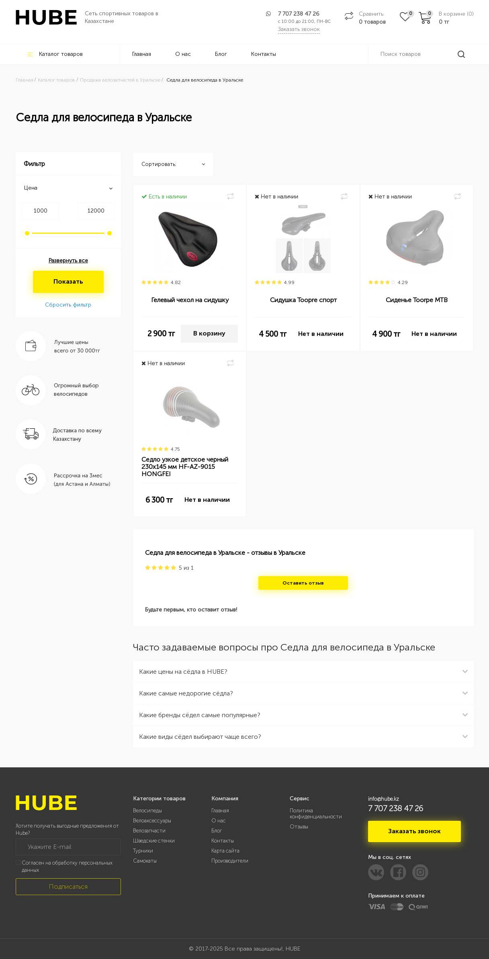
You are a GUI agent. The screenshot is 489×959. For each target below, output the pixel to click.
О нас (183, 54)
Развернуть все (68, 260)
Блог (221, 54)
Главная (141, 54)
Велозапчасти (149, 831)
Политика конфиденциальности (316, 814)
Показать (68, 281)
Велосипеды (147, 811)
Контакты (263, 54)
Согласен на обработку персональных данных (67, 866)
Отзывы (299, 827)
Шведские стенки (154, 841)
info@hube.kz (383, 799)
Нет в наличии (321, 333)
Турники (143, 851)
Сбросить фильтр (68, 304)
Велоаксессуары (152, 821)
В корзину (209, 333)
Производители (229, 861)
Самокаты (145, 861)
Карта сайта (225, 851)
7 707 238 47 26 (298, 13)
